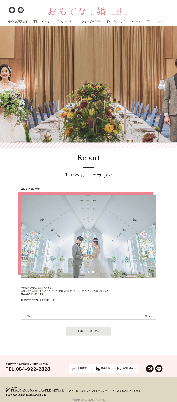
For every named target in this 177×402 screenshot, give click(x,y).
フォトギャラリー (92, 21)
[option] (88, 236)
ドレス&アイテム (116, 21)
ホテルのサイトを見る (129, 391)
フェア (161, 21)
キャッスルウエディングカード (97, 391)
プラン (149, 21)
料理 (34, 21)
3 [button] (93, 272)
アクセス (73, 391)
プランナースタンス (65, 21)
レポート (135, 21)
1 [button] (83, 272)
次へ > (148, 316)
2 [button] (88, 272)
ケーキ (46, 21)
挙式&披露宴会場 (18, 21)
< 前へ (28, 316)
